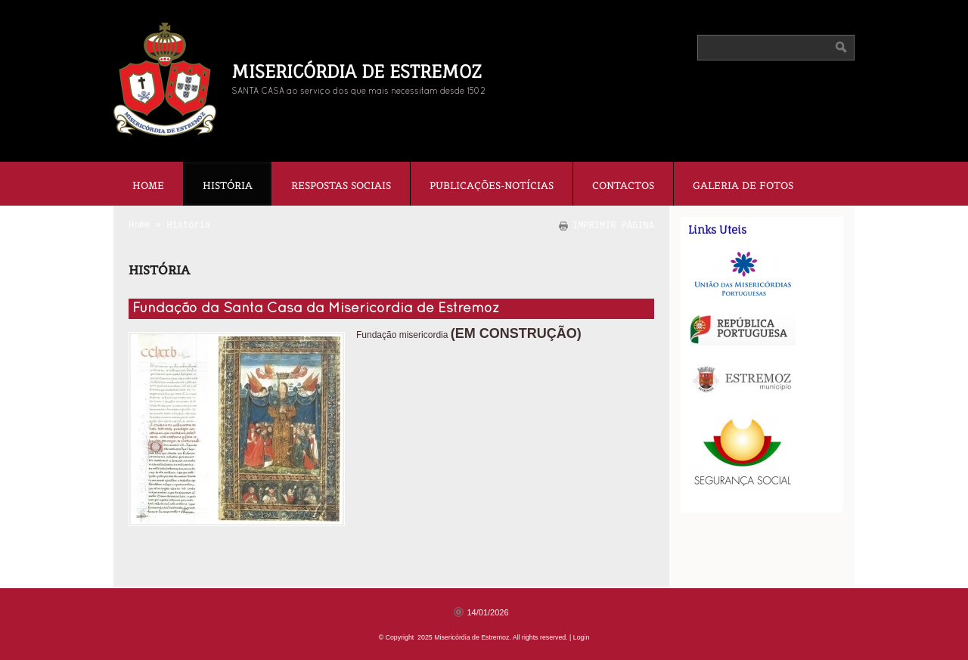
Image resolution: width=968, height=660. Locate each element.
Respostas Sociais (341, 185)
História (228, 185)
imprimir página (613, 226)
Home (148, 185)
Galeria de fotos (743, 185)
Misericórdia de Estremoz (356, 71)
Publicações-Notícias (492, 185)
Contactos (623, 185)
